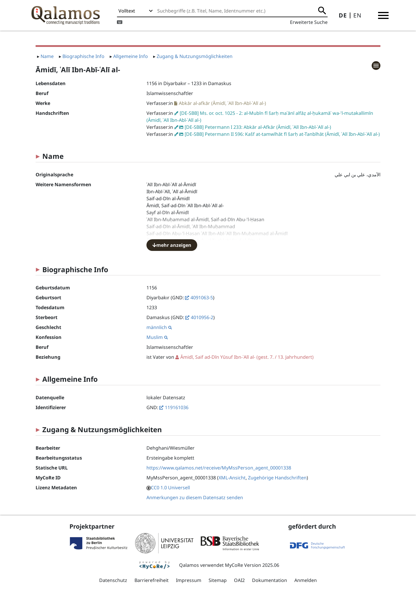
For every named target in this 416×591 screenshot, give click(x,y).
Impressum (188, 580)
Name (47, 56)
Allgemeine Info (130, 56)
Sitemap (218, 580)
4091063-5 (201, 297)
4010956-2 (202, 317)
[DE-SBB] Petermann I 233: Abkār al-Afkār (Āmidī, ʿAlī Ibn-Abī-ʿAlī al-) (258, 127)
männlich (159, 327)
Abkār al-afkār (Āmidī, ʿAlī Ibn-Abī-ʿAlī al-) (222, 103)
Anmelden (305, 580)
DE (343, 15)
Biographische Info (83, 56)
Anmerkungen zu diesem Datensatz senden (194, 497)
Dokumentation (269, 580)
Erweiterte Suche (309, 22)
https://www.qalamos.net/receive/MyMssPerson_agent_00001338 (218, 468)
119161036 (176, 407)
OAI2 (239, 580)
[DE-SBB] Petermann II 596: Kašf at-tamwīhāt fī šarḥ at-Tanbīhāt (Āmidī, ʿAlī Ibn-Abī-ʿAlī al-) (282, 134)
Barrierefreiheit (151, 580)
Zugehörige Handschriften (277, 477)
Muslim (157, 337)
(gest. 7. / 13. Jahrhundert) (247, 357)
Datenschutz (113, 580)
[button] (383, 15)
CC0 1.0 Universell (170, 487)
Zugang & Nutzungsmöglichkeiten (195, 56)
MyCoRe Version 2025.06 (252, 565)
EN (357, 15)
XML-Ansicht (232, 477)
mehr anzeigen (171, 245)
